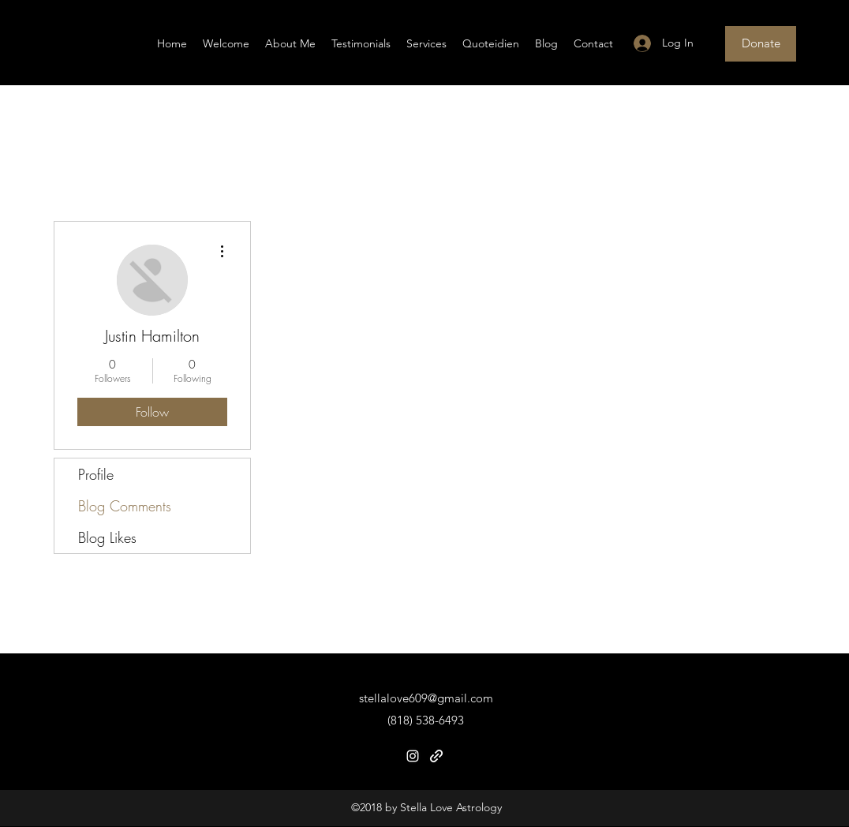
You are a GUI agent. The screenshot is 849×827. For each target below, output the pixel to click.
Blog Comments (124, 505)
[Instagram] (413, 756)
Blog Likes (107, 537)
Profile (96, 474)
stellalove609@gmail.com (426, 697)
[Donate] (760, 44)
